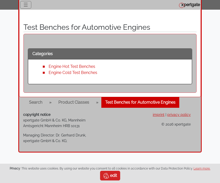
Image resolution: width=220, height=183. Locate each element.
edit (110, 176)
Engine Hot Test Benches (72, 66)
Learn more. (202, 168)
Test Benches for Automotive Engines (140, 102)
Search (35, 102)
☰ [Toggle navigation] (25, 5)
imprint (158, 114)
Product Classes (73, 102)
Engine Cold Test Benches (73, 72)
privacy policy (179, 114)
